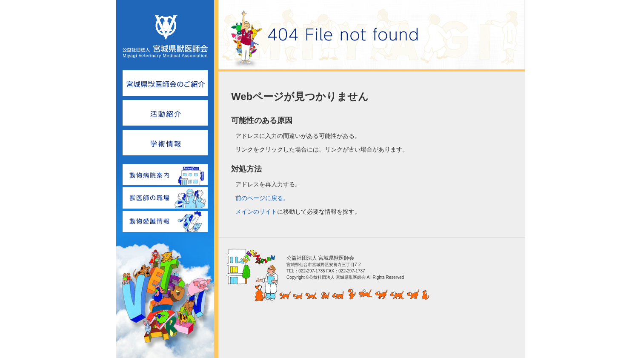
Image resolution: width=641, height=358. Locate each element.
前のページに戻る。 (262, 198)
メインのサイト (256, 211)
